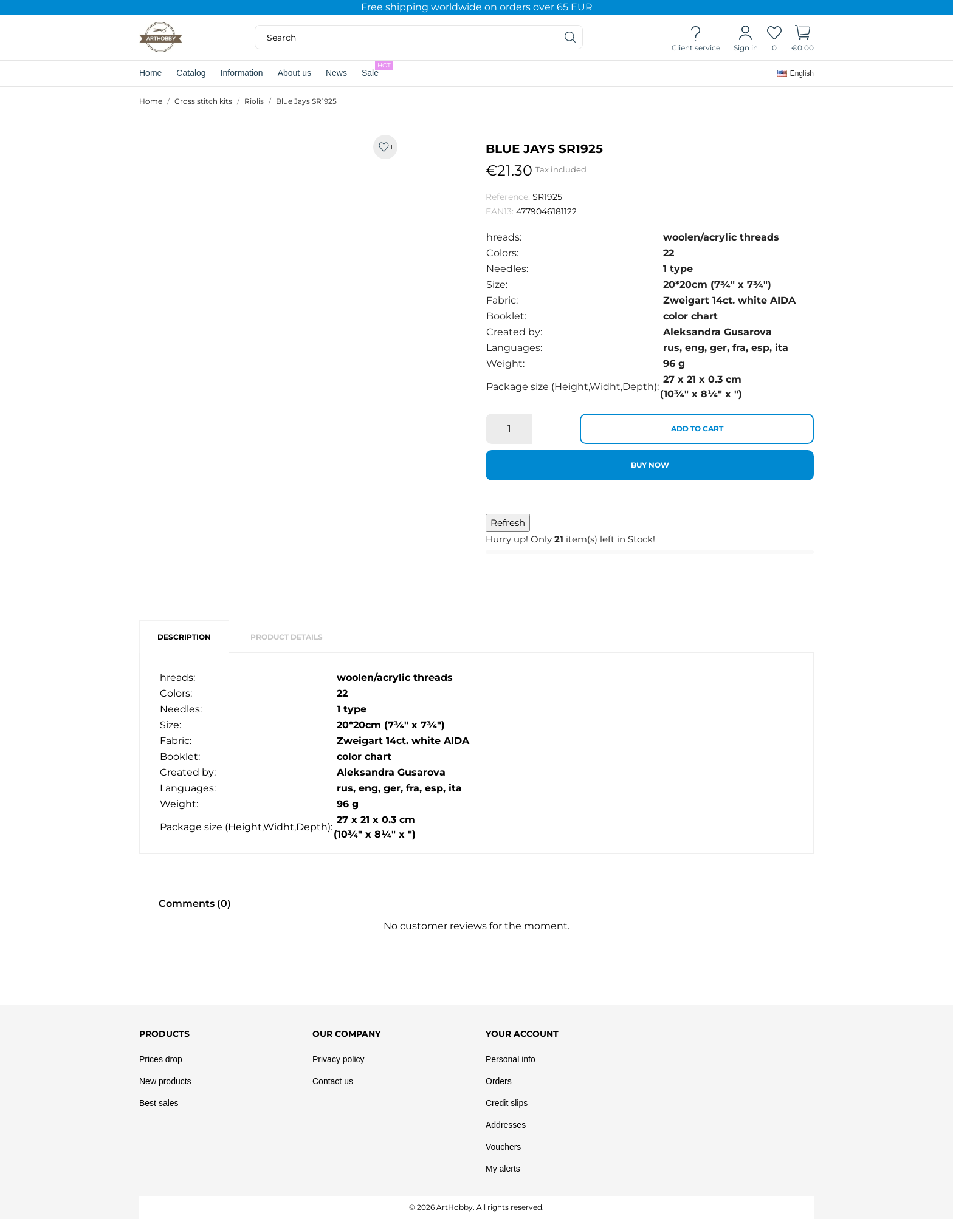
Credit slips (507, 1103)
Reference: (508, 196)
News (336, 73)
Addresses (506, 1125)
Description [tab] (184, 636)
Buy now (650, 465)
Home (150, 73)
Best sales (159, 1103)
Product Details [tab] (286, 636)
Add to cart (697, 428)
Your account (522, 1033)
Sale (377, 69)
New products (165, 1081)
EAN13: (500, 211)
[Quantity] (509, 429)
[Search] (571, 37)
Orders (499, 1081)
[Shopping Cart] (802, 37)
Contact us (332, 1081)
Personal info (510, 1059)
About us (294, 73)
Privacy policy (338, 1059)
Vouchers (503, 1147)
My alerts (503, 1168)
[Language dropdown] (795, 73)
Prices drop (160, 1059)
